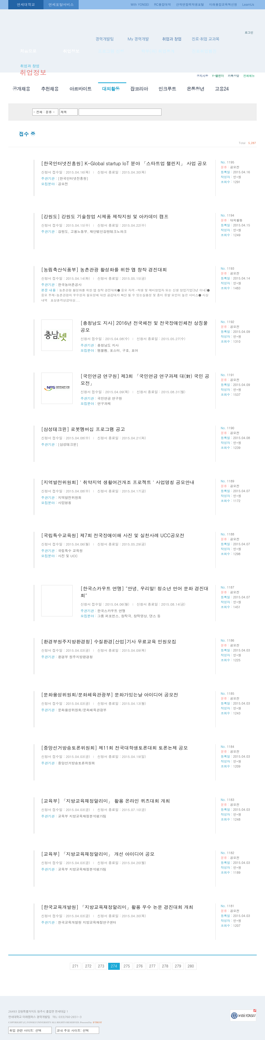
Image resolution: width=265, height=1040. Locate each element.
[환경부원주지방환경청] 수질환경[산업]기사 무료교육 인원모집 (108, 641)
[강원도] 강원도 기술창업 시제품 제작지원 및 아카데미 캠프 (104, 216)
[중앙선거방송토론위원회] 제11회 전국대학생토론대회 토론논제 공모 (114, 747)
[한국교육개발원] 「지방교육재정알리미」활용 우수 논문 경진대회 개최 (117, 907)
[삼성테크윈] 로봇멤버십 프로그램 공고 (83, 429)
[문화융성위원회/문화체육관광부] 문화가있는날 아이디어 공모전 (109, 694)
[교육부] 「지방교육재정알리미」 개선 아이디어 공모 (97, 854)
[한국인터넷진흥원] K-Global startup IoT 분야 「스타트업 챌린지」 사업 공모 (124, 163)
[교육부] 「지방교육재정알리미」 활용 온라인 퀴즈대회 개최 (105, 801)
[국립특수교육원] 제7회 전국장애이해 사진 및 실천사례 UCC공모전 (113, 535)
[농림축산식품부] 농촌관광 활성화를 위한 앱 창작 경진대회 (104, 269)
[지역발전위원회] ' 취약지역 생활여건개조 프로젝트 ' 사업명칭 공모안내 (118, 482)
